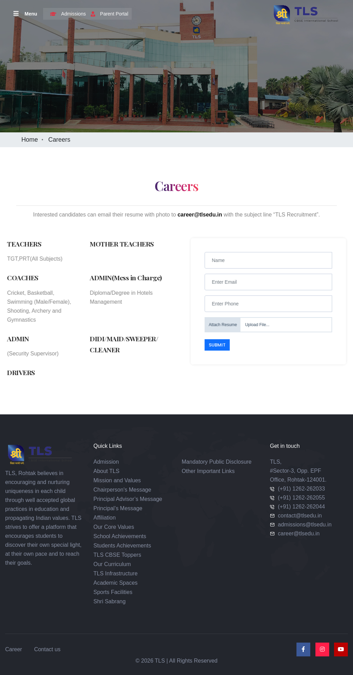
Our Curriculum (112, 564)
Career (13, 649)
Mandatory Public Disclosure (217, 462)
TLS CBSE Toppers (117, 555)
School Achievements (119, 536)
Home (29, 139)
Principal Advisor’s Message (127, 499)
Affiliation (104, 518)
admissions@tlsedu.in (305, 524)
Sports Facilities (112, 592)
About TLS (106, 471)
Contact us (47, 649)
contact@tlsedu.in (300, 515)
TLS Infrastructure (115, 573)
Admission (106, 462)
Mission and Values (117, 480)
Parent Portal (107, 14)
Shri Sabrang (109, 601)
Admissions (66, 14)
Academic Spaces (115, 583)
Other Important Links (208, 471)
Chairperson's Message (122, 490)
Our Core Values (113, 527)
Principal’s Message (117, 508)
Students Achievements (122, 545)
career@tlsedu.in (299, 533)
